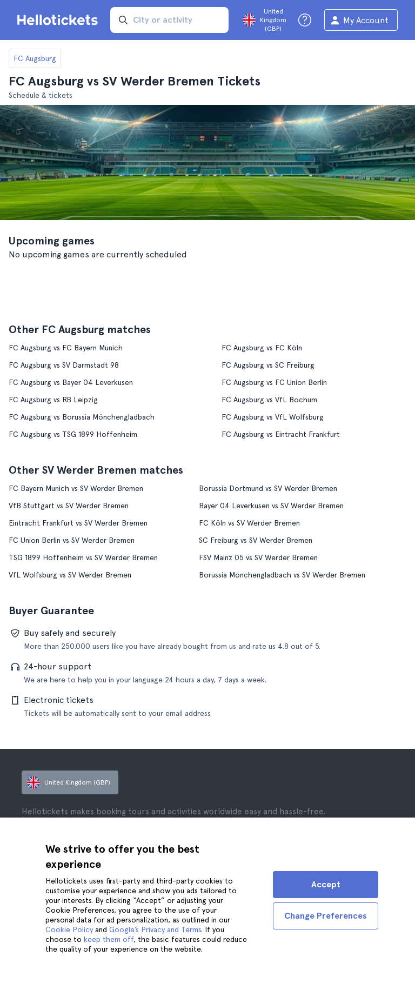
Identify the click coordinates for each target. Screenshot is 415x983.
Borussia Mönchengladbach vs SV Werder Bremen (282, 574)
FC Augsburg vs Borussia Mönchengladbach (82, 417)
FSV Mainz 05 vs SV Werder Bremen (258, 557)
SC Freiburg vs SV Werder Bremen (255, 540)
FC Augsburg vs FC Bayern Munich (66, 347)
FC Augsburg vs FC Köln (262, 347)
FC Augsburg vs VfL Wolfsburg (273, 417)
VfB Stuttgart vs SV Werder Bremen (69, 505)
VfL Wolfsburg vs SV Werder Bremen (70, 574)
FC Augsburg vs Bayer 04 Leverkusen (71, 382)
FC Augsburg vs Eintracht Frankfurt (281, 434)
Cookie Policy (69, 929)
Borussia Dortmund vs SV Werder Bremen (268, 488)
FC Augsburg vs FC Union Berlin (274, 382)
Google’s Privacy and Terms (155, 929)
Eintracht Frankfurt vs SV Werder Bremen (78, 523)
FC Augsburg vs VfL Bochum (269, 399)
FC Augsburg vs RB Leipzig (53, 399)
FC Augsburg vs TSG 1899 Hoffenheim (73, 434)
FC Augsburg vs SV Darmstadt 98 (64, 365)
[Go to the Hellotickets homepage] (59, 20)
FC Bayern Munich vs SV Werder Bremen (76, 488)
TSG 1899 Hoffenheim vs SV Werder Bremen (83, 557)
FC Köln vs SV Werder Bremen (249, 523)
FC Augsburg (35, 58)
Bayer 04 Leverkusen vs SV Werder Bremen (271, 505)
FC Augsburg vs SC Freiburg (268, 365)
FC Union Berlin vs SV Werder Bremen (72, 540)
